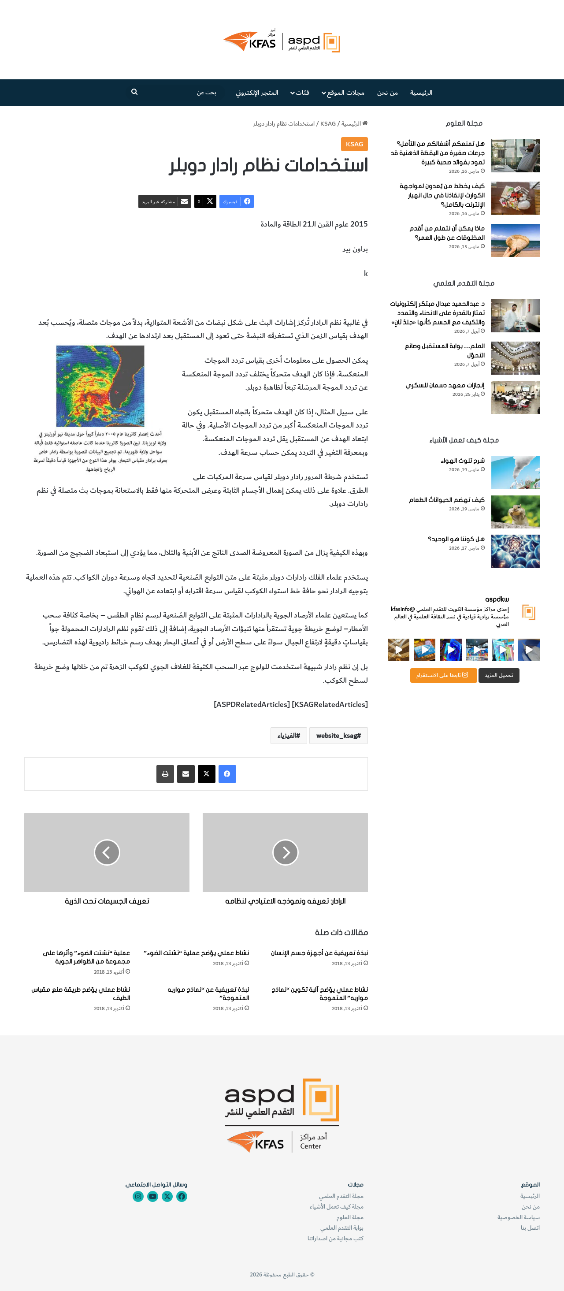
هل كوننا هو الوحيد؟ (456, 539)
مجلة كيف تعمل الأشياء (337, 1207)
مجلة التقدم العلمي (341, 1196)
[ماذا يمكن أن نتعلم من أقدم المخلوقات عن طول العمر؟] (515, 240)
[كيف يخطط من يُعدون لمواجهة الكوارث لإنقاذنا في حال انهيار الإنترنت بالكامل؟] (515, 198)
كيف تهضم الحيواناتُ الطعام (447, 500)
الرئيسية (421, 92)
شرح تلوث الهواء (463, 461)
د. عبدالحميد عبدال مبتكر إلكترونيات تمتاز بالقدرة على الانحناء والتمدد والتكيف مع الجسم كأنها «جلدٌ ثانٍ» (437, 313)
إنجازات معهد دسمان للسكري (445, 385)
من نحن (387, 92)
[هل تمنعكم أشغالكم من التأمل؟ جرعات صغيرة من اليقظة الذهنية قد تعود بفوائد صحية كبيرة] (515, 155)
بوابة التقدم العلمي (342, 1228)
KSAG (328, 124)
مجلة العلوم (350, 1217)
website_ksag (336, 735)
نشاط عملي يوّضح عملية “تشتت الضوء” (196, 953)
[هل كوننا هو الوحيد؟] (515, 551)
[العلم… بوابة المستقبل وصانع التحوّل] (515, 358)
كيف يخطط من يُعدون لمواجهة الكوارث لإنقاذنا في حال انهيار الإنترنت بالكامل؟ (442, 195)
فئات (302, 92)
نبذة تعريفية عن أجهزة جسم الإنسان (319, 953)
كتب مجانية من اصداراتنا (336, 1238)
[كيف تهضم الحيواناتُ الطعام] (515, 511)
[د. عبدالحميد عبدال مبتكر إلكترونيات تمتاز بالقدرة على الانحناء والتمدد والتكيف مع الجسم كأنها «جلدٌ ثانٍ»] (515, 315)
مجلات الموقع (345, 92)
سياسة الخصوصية (518, 1217)
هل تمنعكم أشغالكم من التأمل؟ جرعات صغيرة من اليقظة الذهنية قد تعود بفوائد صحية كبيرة (437, 153)
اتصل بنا (530, 1228)
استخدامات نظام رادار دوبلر (328, 298)
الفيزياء (277, 298)
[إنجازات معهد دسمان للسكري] (515, 397)
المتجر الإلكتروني (257, 92)
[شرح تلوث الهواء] (515, 472)
